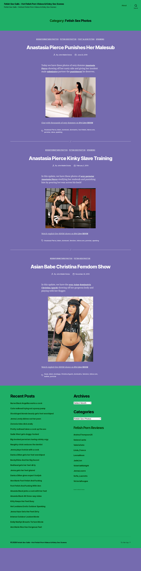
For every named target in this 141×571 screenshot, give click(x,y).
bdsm (59, 138)
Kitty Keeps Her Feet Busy (23, 524)
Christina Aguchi (68, 397)
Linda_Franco (80, 473)
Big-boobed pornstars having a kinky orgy (31, 462)
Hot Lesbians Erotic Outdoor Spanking (29, 529)
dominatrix (74, 138)
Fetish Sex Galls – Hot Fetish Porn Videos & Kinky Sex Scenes (43, 565)
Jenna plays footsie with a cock (26, 472)
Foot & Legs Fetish (86, 40)
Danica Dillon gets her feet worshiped (29, 478)
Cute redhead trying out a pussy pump (29, 431)
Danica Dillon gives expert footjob (27, 498)
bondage (57, 397)
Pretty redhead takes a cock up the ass (29, 452)
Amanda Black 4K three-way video (27, 519)
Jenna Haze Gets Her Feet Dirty (26, 534)
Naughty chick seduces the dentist (27, 467)
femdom (73, 256)
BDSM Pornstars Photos (46, 40)
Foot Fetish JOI (75, 512)
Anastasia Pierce (50, 138)
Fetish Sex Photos (68, 40)
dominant (65, 138)
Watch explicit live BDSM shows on (66, 249)
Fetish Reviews (82, 512)
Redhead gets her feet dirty (24, 488)
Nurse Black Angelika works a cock (27, 426)
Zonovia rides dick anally (22, 447)
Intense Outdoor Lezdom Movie (26, 539)
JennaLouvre (80, 493)
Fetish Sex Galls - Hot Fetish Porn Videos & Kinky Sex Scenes (37, 4)
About (124, 6)
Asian (46, 397)
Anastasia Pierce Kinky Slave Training (70, 169)
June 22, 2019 (82, 63)
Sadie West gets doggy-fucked (26, 457)
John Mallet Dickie (65, 63)
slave (53, 140)
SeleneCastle (80, 463)
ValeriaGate (80, 468)
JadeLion (78, 483)
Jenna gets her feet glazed (23, 493)
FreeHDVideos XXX (79, 512)
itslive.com (91, 138)
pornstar (47, 140)
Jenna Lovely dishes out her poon (27, 441)
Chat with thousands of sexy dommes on (69, 130)
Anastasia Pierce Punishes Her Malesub (70, 50)
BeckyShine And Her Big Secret (26, 483)
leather (46, 399)
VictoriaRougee (81, 504)
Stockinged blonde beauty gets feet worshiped (34, 436)
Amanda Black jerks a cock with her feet (30, 514)
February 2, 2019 (82, 181)
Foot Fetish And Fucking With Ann (27, 508)
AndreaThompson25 (84, 457)
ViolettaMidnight (82, 488)
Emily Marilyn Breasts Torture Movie (28, 545)
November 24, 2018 (82, 297)
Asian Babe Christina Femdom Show (70, 285)
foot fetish (82, 138)
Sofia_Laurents (81, 499)
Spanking (101, 40)
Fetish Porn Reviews (92, 450)
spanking (59, 140)
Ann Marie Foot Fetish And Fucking (27, 503)
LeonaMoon (79, 478)
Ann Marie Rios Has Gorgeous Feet (27, 550)
